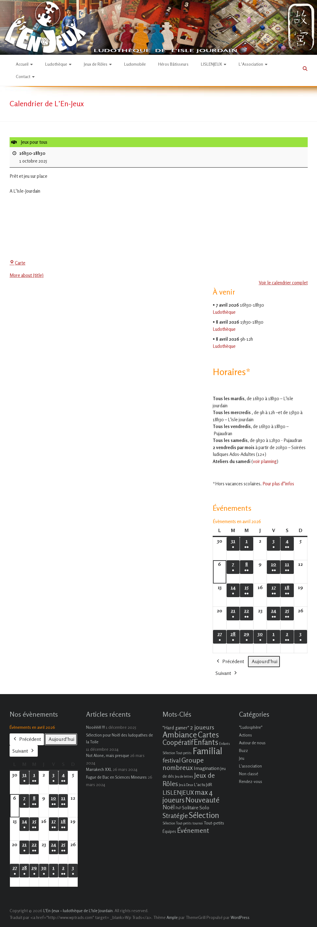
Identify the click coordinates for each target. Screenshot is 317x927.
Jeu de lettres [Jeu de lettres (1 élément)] (184, 777)
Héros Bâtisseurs (173, 64)
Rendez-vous (250, 781)
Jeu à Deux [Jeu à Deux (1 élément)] (186, 785)
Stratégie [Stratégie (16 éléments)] (175, 815)
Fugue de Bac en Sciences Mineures (116, 777)
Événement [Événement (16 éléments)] (193, 830)
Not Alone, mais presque (107, 755)
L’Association (251, 64)
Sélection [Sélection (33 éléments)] (204, 815)
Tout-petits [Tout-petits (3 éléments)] (214, 822)
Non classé (248, 773)
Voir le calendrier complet (282, 283)
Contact (23, 76)
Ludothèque (56, 64)
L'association (250, 765)
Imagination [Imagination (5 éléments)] (206, 768)
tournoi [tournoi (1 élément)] (198, 823)
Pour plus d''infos (278, 484)
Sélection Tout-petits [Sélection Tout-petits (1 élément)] (177, 823)
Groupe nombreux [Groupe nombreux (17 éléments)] (183, 764)
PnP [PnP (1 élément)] (178, 808)
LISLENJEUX (211, 64)
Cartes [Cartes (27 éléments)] (208, 734)
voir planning (265, 461)
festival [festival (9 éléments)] (171, 760)
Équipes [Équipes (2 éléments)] (169, 831)
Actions (245, 734)
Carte (17, 263)
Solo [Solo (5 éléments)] (204, 807)
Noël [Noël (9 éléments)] (169, 807)
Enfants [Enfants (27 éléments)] (206, 742)
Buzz (243, 750)
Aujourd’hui (264, 661)
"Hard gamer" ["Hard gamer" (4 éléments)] (176, 728)
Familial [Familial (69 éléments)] (207, 750)
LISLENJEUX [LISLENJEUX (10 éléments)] (178, 792)
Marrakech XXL (99, 769)
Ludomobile (135, 64)
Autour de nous (252, 742)
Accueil (22, 64)
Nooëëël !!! (95, 727)
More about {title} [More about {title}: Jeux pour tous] (27, 275)
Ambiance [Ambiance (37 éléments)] (180, 734)
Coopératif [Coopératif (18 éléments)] (178, 742)
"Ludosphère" (251, 727)
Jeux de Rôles (95, 64)
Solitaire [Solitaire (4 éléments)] (190, 808)
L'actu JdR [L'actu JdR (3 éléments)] (203, 784)
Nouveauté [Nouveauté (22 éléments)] (202, 799)
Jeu (241, 758)
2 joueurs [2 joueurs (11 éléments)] (202, 727)
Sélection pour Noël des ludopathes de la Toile (119, 738)
